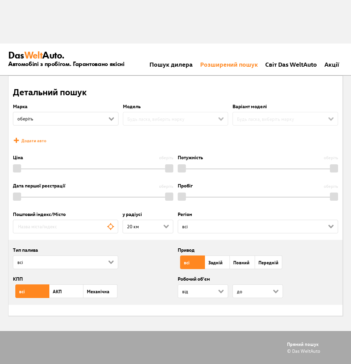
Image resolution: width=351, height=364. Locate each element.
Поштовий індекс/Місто (39, 214)
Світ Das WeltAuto (291, 64)
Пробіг (185, 185)
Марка (20, 106)
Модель (132, 106)
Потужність (190, 157)
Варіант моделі (250, 106)
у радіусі (132, 214)
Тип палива (25, 250)
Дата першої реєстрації (39, 185)
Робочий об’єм (194, 279)
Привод (186, 250)
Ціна (18, 157)
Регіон (185, 214)
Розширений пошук (229, 64)
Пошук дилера (171, 64)
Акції (331, 64)
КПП (18, 279)
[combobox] (65, 226)
